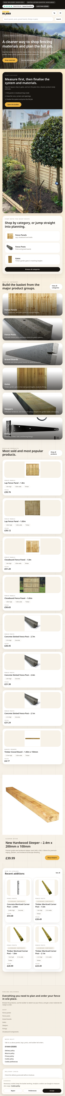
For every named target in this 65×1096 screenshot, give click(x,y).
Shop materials (10, 60)
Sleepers (5, 1025)
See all (58, 873)
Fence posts (6, 1016)
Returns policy (9, 1053)
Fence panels (6, 1013)
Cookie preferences (11, 1062)
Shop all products (54, 453)
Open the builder (13, 104)
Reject (13, 1091)
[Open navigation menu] (60, 13)
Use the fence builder (28, 60)
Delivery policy (10, 1050)
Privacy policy (9, 1056)
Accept (52, 1091)
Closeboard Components (10, 1032)
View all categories (55, 287)
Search (58, 19)
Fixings (4, 1029)
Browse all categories (32, 269)
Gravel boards (7, 1019)
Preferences (32, 1091)
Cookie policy (15, 1086)
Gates (4, 1022)
